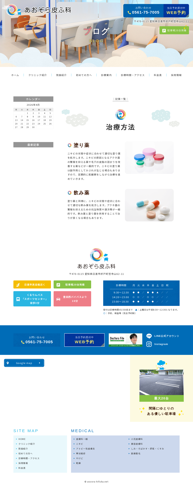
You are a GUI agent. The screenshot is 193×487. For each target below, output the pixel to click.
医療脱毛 (135, 453)
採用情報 (23, 463)
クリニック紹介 (26, 443)
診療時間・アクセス (29, 458)
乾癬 (78, 463)
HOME (21, 439)
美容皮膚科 (137, 443)
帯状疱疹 (81, 453)
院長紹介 (23, 448)
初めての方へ (25, 453)
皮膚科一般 (82, 439)
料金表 (22, 467)
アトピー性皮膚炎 (85, 448)
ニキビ (79, 443)
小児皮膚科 (137, 439)
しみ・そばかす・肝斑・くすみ (147, 448)
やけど (79, 458)
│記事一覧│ (121, 99)
